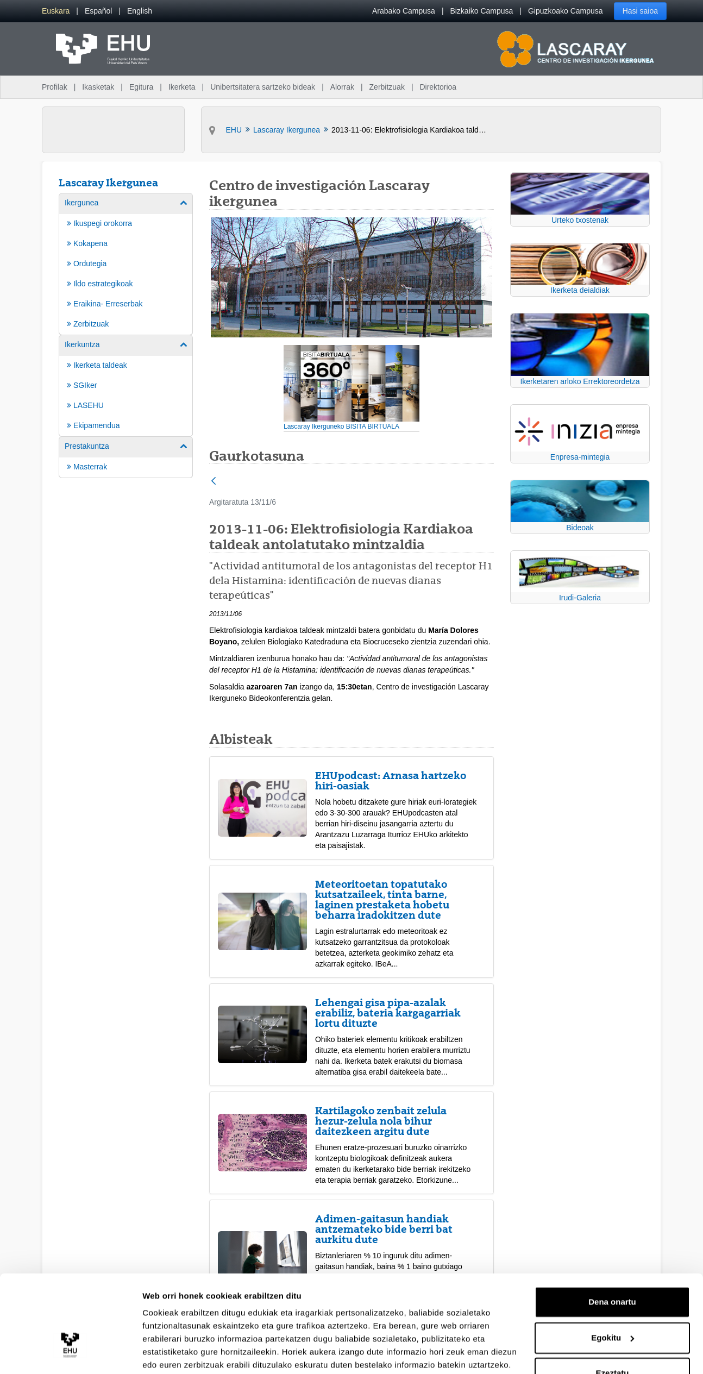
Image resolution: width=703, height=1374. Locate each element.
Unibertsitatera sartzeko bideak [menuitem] (262, 87)
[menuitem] (55, 11)
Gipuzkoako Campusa (565, 11)
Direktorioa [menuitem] (437, 87)
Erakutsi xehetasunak (184, 1352)
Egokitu (612, 1295)
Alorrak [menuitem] (342, 87)
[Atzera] (213, 481)
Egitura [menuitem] (141, 87)
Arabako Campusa (403, 11)
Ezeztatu (612, 1330)
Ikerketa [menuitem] (182, 87)
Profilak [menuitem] (54, 87)
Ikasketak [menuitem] (98, 87)
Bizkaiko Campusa (481, 11)
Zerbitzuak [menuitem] (387, 87)
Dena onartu (612, 1259)
